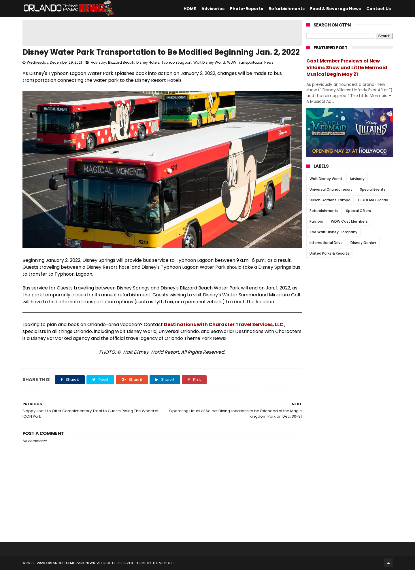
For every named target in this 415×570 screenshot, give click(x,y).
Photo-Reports (246, 9)
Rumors (316, 221)
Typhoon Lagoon (176, 62)
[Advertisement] (162, 33)
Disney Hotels (147, 62)
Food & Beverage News (335, 9)
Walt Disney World (209, 62)
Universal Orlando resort (331, 189)
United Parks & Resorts (329, 253)
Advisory (98, 62)
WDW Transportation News (250, 62)
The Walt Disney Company (333, 232)
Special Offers (358, 210)
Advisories (213, 9)
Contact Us (378, 9)
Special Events (373, 189)
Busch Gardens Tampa (330, 200)
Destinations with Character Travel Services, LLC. (224, 324)
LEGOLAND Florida (373, 200)
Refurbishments (287, 9)
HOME (190, 9)
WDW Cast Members (349, 221)
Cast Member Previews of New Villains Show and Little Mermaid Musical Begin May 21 (346, 67)
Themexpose (163, 562)
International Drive (326, 242)
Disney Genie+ (363, 242)
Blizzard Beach (121, 62)
